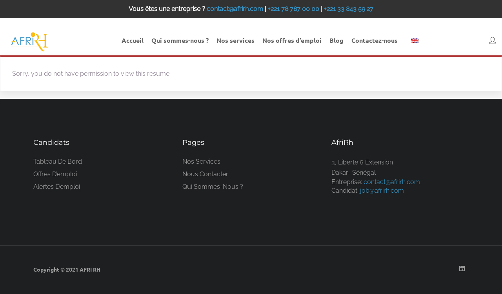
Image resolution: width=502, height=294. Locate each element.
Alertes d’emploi (56, 186)
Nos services (235, 40)
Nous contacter (205, 174)
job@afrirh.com (382, 190)
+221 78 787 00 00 (293, 9)
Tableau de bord (57, 161)
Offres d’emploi (55, 174)
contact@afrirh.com (235, 9)
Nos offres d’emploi (292, 40)
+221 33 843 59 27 (348, 9)
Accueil (133, 40)
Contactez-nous (374, 40)
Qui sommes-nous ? (180, 40)
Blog (336, 40)
